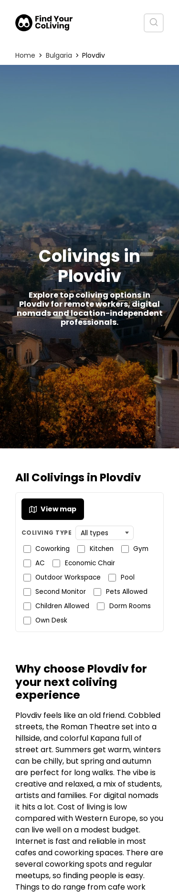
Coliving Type (46, 533)
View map (52, 509)
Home (25, 55)
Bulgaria (59, 55)
